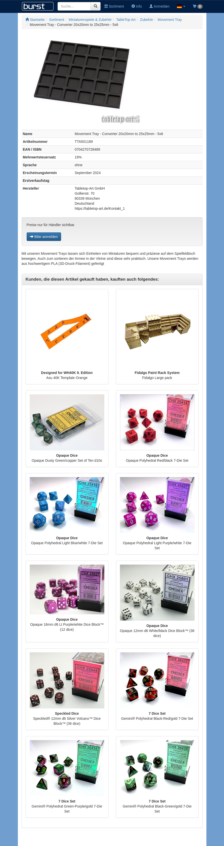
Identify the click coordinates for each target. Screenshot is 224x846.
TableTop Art (126, 20)
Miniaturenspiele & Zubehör (90, 20)
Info (136, 6)
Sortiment (114, 6)
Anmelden (159, 6)
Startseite (35, 20)
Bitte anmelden (44, 237)
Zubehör (146, 20)
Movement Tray (170, 20)
